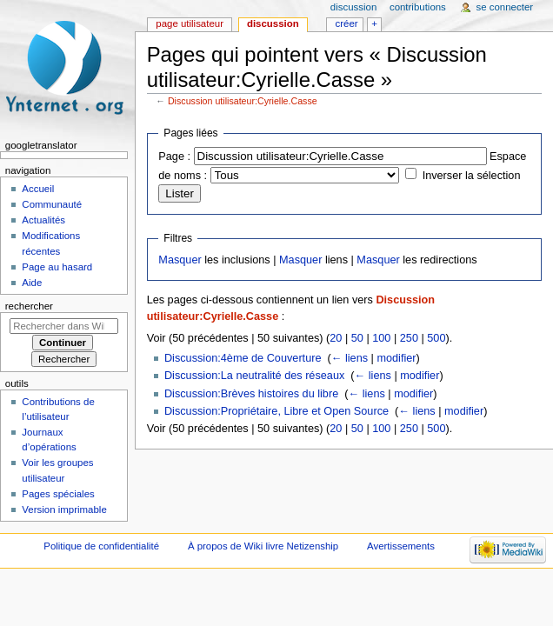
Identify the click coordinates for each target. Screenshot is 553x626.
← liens (349, 358)
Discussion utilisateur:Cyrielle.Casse (242, 101)
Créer (347, 23)
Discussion (273, 23)
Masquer (179, 260)
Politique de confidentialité (101, 546)
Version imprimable (64, 509)
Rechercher (29, 306)
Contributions (418, 7)
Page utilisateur (189, 23)
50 (357, 338)
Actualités (43, 220)
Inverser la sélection (472, 176)
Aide (32, 282)
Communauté (52, 204)
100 (381, 338)
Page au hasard (57, 267)
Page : (174, 156)
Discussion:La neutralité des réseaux (254, 376)
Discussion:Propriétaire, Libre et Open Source (276, 411)
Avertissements (401, 546)
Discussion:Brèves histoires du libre (251, 394)
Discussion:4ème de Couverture (243, 358)
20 (336, 338)
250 (409, 338)
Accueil (38, 188)
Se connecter (505, 7)
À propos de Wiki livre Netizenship (263, 546)
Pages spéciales (58, 494)
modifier (396, 358)
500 (436, 338)
